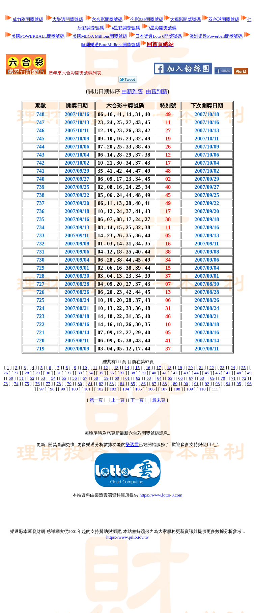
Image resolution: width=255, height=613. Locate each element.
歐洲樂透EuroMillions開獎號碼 (110, 44)
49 (249, 372)
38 (133, 372)
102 (100, 388)
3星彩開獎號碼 (162, 27)
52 (32, 378)
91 (196, 383)
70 (223, 378)
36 (111, 372)
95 (238, 383)
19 (180, 367)
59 (106, 378)
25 (243, 367)
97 (41, 388)
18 (169, 367)
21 (201, 367)
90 (185, 383)
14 (127, 367)
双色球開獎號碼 (223, 19)
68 (201, 378)
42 (175, 372)
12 (106, 367)
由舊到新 (156, 91)
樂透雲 (132, 444)
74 (16, 383)
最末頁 (158, 400)
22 (211, 367)
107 (164, 388)
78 (58, 383)
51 (21, 378)
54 (53, 378)
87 (154, 383)
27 (16, 372)
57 (85, 378)
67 (191, 378)
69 (212, 378)
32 (69, 372)
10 (84, 367)
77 (48, 383)
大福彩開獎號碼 (185, 19)
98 (52, 388)
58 (95, 378)
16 (148, 367)
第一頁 (96, 400)
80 (80, 383)
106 (151, 388)
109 (190, 388)
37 (122, 372)
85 (133, 383)
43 (185, 372)
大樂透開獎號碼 (67, 19)
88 (164, 383)
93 (218, 383)
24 (233, 367)
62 (138, 378)
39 (143, 372)
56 (74, 378)
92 (207, 383)
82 (101, 383)
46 (218, 372)
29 (37, 372)
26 (5, 372)
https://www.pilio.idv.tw (127, 537)
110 (202, 388)
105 (138, 388)
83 (111, 383)
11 (95, 367)
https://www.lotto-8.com (161, 495)
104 (125, 388)
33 (80, 372)
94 (228, 383)
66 (180, 378)
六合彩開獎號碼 (107, 19)
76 (37, 383)
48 (238, 372)
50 (11, 378)
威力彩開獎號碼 (27, 19)
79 (69, 383)
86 (143, 383)
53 (42, 378)
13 (116, 367)
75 (27, 383)
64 (159, 378)
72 (244, 378)
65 (170, 378)
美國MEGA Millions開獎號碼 (100, 36)
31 (58, 372)
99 (63, 388)
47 (228, 372)
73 (5, 383)
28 (27, 372)
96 (249, 383)
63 (148, 378)
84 (122, 383)
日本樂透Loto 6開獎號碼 (158, 36)
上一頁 (117, 400)
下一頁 (137, 400)
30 (48, 372)
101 (87, 388)
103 (113, 388)
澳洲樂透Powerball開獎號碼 (216, 36)
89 (175, 383)
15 (137, 367)
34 (90, 372)
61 (127, 378)
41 (164, 372)
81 (90, 383)
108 (177, 388)
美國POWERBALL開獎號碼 (37, 36)
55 (64, 378)
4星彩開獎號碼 (126, 27)
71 (233, 378)
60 (117, 378)
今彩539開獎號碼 (146, 19)
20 (190, 367)
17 (159, 367)
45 (207, 372)
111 (215, 388)
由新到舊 (132, 91)
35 (101, 372)
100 (74, 388)
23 (222, 367)
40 (154, 372)
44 (196, 372)
